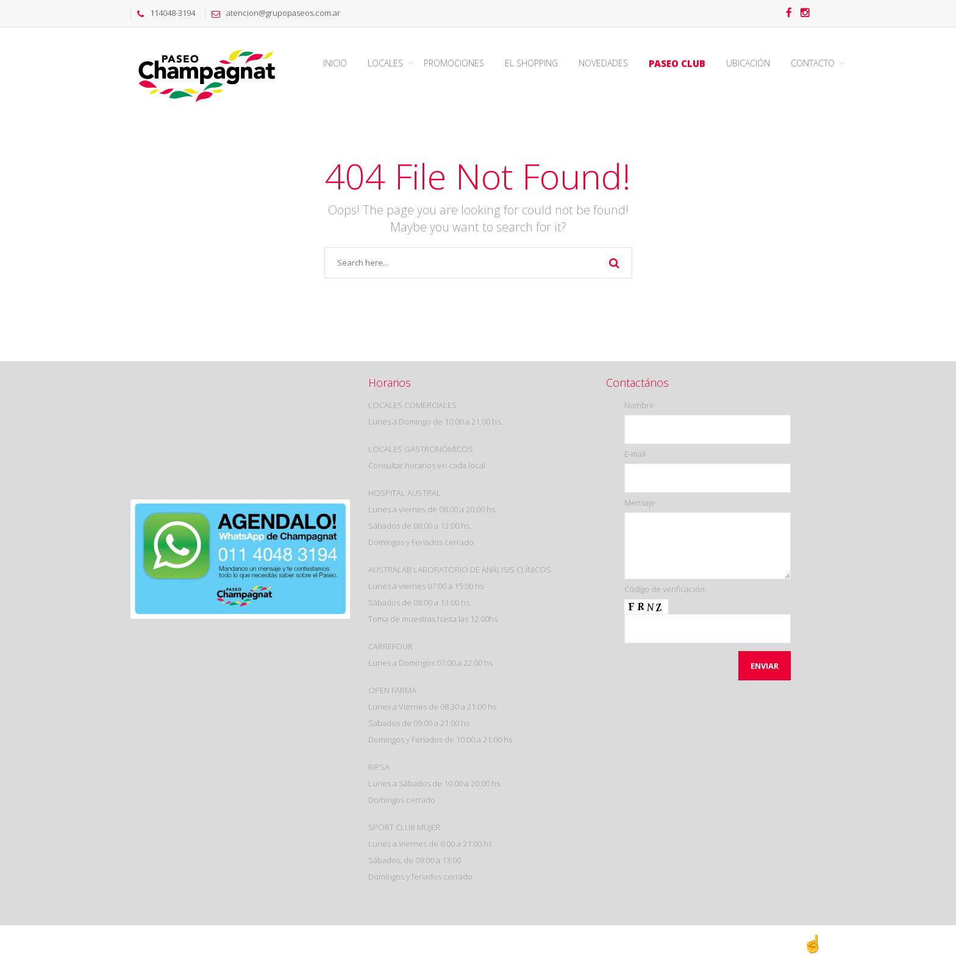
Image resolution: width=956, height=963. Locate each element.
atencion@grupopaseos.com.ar (272, 12)
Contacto (813, 63)
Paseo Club (677, 63)
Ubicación (748, 63)
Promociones (454, 63)
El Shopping (531, 63)
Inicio (335, 63)
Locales (385, 63)
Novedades (603, 63)
